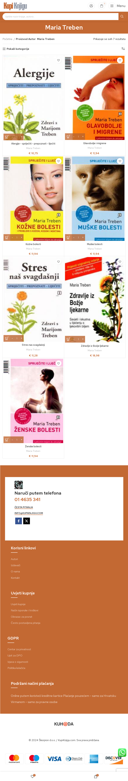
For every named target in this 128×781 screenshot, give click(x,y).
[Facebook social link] (18, 521)
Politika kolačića (16, 668)
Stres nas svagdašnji (33, 345)
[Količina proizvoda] (16, 137)
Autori (14, 559)
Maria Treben (33, 148)
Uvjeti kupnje (18, 604)
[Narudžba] (122, 48)
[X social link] (26, 521)
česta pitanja (24, 507)
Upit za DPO (15, 655)
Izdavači (15, 565)
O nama (15, 571)
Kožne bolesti (33, 244)
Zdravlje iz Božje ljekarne (94, 346)
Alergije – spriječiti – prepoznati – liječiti (33, 143)
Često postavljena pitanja (25, 623)
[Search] (64, 16)
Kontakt (15, 578)
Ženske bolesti (33, 446)
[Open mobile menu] (117, 6)
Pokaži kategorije (18, 48)
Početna (8, 39)
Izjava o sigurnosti (18, 662)
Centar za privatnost (19, 649)
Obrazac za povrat (21, 616)
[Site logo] (15, 5)
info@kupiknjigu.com (29, 513)
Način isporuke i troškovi (24, 610)
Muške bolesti (94, 244)
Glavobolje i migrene (95, 143)
